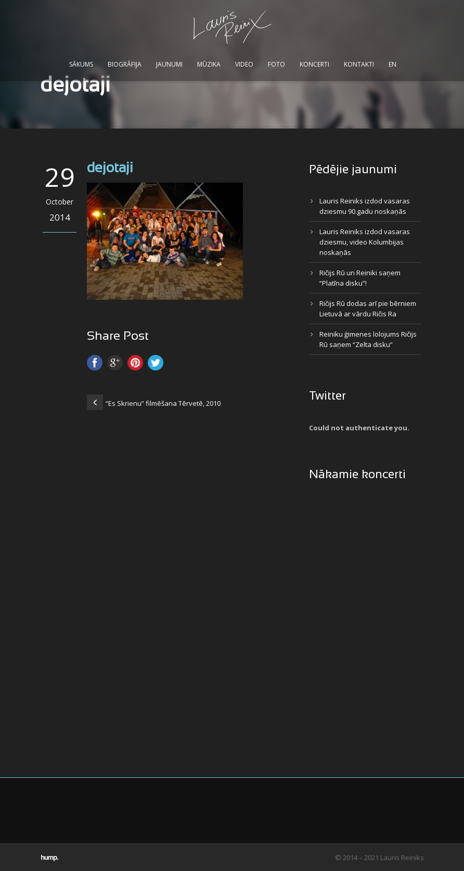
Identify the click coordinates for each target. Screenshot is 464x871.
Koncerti (314, 64)
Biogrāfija (124, 64)
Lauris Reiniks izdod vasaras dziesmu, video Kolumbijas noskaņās (364, 242)
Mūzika (209, 64)
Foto (276, 64)
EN (392, 64)
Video (244, 64)
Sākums (81, 64)
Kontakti (359, 64)
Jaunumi (169, 64)
